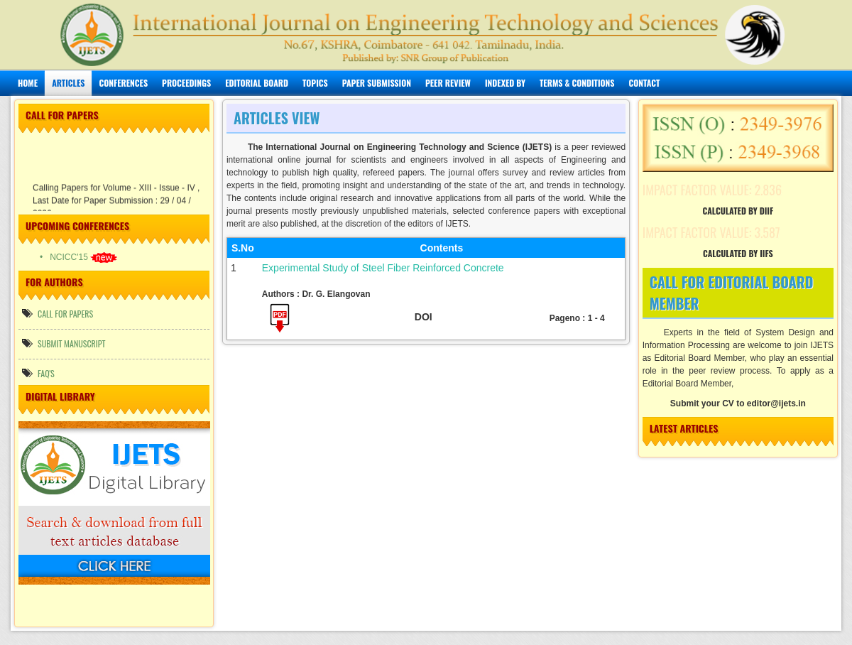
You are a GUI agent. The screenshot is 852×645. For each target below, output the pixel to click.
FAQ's (38, 373)
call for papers (57, 314)
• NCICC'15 (78, 257)
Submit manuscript (64, 343)
